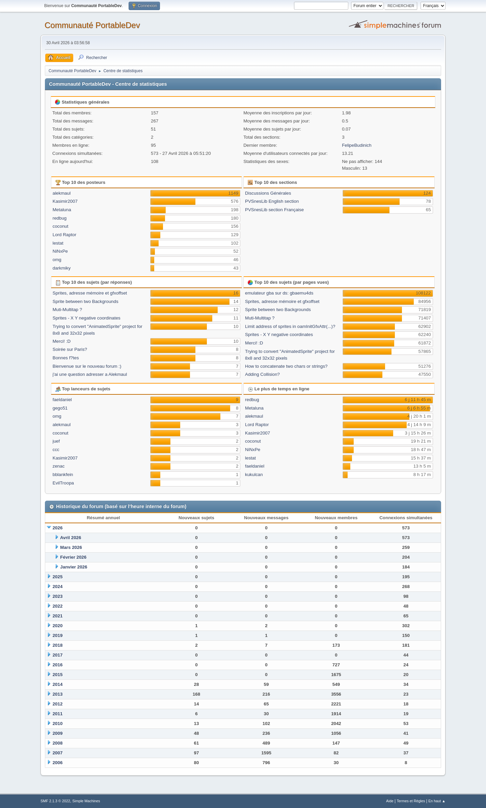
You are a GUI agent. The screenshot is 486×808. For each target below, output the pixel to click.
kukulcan (254, 474)
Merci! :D (62, 341)
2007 (58, 752)
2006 (58, 762)
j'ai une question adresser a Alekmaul (90, 374)
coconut (61, 226)
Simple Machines (86, 801)
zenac (59, 466)
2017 (58, 655)
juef (56, 441)
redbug (60, 218)
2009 (58, 733)
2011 (58, 713)
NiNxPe (60, 251)
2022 (58, 606)
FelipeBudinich (356, 145)
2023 (58, 596)
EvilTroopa (63, 482)
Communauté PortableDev (92, 25)
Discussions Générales (268, 193)
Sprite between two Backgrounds (85, 301)
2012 (58, 703)
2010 (58, 723)
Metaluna (62, 209)
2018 (58, 645)
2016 (58, 664)
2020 (58, 625)
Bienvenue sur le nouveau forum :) (87, 366)
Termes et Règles (411, 801)
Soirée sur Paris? (70, 349)
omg (57, 259)
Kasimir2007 (65, 201)
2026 (58, 527)
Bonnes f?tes (66, 357)
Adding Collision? (262, 374)
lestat (58, 243)
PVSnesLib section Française (274, 209)
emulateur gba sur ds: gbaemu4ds (279, 293)
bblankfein (63, 474)
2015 (58, 674)
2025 (58, 576)
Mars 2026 (71, 547)
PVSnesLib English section (272, 201)
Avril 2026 (70, 537)
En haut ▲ (437, 801)
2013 (58, 694)
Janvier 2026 (73, 566)
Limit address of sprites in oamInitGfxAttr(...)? (290, 326)
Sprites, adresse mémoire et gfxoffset (90, 293)
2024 (58, 586)
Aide (390, 801)
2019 (58, 635)
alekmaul (62, 193)
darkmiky (62, 268)
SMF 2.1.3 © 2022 (55, 801)
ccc (56, 449)
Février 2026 (73, 557)
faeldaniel (62, 399)
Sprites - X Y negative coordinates (86, 318)
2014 (58, 684)
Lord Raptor (64, 234)
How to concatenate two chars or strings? (286, 366)
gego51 (60, 408)
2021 (58, 615)
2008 (58, 743)
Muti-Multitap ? (67, 309)
